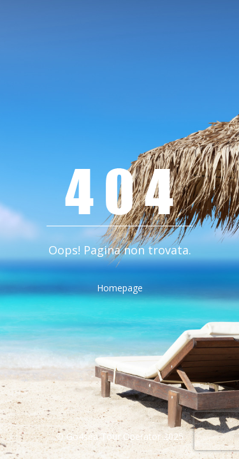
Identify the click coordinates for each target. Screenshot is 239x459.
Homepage (120, 288)
